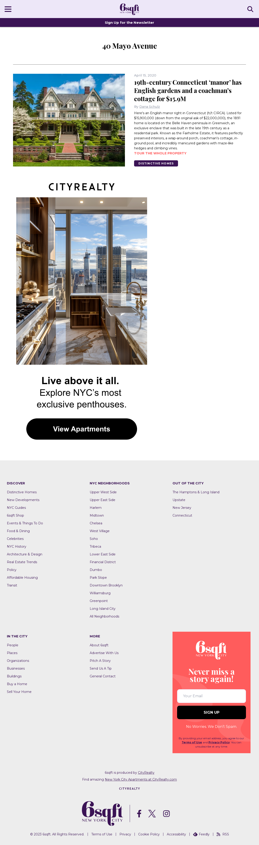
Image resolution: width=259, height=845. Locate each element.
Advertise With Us (104, 653)
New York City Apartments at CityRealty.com (141, 780)
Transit (12, 586)
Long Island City (103, 609)
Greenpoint (99, 601)
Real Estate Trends (22, 562)
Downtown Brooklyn (106, 586)
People (12, 645)
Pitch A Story (100, 661)
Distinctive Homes (156, 163)
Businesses (16, 669)
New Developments (23, 500)
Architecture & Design (24, 554)
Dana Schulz (149, 107)
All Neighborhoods (104, 617)
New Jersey (182, 508)
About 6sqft (99, 645)
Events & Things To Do (25, 523)
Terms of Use (192, 742)
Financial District (103, 562)
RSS (223, 834)
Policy (11, 570)
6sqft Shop (15, 516)
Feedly (201, 834)
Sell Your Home (19, 692)
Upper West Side (103, 492)
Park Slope (98, 578)
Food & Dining (18, 531)
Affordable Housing (22, 578)
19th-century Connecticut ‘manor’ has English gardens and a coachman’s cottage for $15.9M (190, 90)
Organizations (18, 661)
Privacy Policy (219, 742)
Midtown (97, 516)
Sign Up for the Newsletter (129, 22)
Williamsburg (100, 593)
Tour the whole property (160, 153)
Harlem (96, 508)
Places (12, 653)
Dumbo (96, 570)
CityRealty (146, 773)
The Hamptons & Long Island (196, 492)
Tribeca (95, 547)
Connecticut (182, 516)
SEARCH (251, 9)
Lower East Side (103, 554)
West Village (100, 531)
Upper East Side (102, 500)
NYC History (16, 547)
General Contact (103, 676)
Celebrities (15, 539)
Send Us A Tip (101, 669)
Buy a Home (17, 684)
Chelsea (96, 523)
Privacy (125, 834)
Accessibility (176, 834)
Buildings (14, 676)
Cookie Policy (149, 834)
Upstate (179, 500)
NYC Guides (16, 508)
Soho (94, 539)
